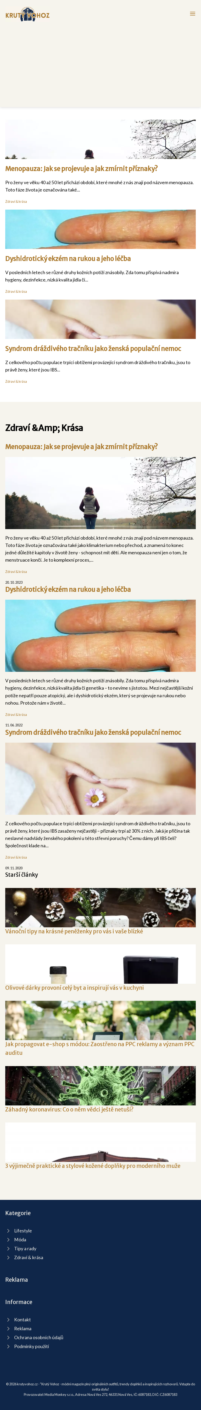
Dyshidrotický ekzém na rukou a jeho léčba (68, 259)
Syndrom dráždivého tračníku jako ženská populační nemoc (93, 349)
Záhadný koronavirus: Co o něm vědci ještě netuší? (69, 1109)
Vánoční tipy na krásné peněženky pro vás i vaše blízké (74, 931)
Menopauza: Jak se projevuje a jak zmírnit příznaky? (81, 169)
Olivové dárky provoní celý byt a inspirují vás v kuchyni (74, 988)
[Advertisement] (100, 61)
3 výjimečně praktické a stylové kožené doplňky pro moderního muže (92, 1166)
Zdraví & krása (16, 201)
